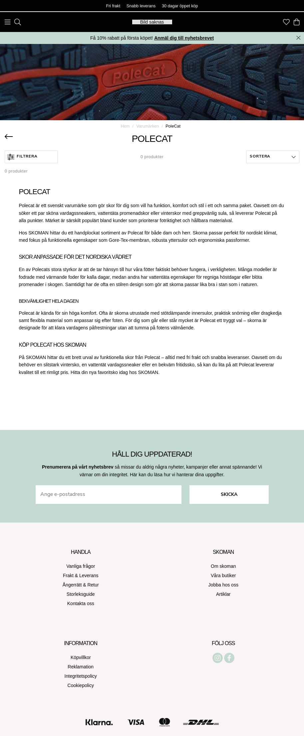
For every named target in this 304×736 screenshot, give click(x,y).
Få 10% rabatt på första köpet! (152, 38)
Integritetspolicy (81, 676)
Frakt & (71, 575)
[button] (272, 157)
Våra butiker (223, 575)
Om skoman (223, 566)
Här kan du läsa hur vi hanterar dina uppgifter (176, 474)
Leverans (89, 575)
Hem (125, 126)
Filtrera (22, 157)
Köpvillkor (81, 657)
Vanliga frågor (80, 566)
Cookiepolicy (81, 685)
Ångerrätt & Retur (81, 584)
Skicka (229, 494)
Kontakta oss (80, 603)
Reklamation (81, 666)
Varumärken (147, 126)
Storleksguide (81, 594)
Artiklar (223, 594)
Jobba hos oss (223, 584)
